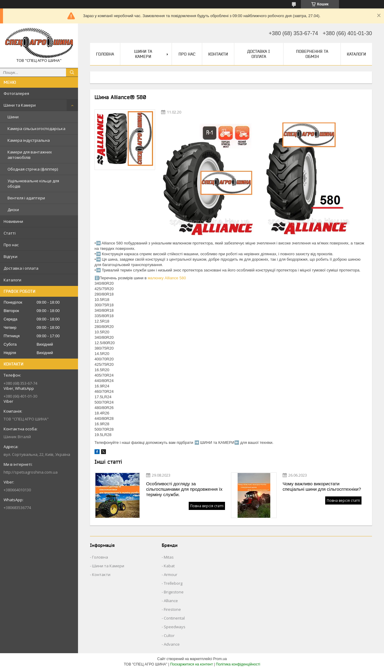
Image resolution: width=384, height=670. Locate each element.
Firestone (172, 609)
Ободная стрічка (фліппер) (33, 169)
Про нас (11, 244)
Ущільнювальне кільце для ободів (33, 183)
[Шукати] (72, 72)
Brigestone (174, 592)
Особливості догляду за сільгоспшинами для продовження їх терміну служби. (184, 489)
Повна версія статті (207, 505)
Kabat (169, 565)
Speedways (174, 626)
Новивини (13, 221)
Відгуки (10, 256)
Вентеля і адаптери (26, 198)
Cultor (169, 635)
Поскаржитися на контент (191, 664)
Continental (174, 618)
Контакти (218, 54)
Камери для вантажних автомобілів (30, 154)
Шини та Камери (20, 105)
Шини (13, 117)
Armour (170, 574)
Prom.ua (220, 659)
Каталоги (12, 280)
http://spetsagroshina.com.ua (31, 472)
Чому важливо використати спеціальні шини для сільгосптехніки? (322, 486)
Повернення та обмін (312, 54)
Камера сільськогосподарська (36, 128)
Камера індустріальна (29, 140)
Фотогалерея (16, 93)
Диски (13, 209)
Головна (105, 54)
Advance (172, 644)
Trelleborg (173, 583)
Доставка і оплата (21, 268)
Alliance (171, 600)
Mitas (169, 557)
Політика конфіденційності (238, 664)
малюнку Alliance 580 (167, 278)
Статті (10, 233)
